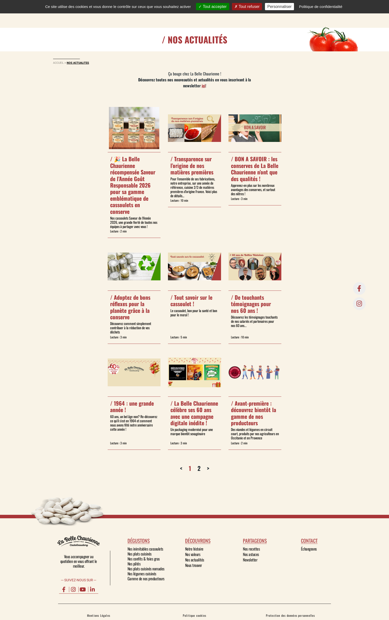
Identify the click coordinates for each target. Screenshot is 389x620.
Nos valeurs (192, 554)
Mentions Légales (98, 615)
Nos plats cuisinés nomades (146, 568)
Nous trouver (193, 565)
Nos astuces (251, 554)
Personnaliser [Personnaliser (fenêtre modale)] (279, 6)
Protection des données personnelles (290, 615)
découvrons (197, 540)
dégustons (139, 540)
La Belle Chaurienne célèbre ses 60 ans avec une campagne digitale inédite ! (194, 413)
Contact (270, 14)
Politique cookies (194, 615)
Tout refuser (247, 6)
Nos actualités (194, 559)
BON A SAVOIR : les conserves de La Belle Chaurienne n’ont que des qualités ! (254, 168)
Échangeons (309, 548)
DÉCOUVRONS (207, 14)
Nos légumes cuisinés (142, 573)
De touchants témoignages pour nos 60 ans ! (251, 303)
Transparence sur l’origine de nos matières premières (191, 165)
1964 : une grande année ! (132, 406)
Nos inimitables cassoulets (145, 548)
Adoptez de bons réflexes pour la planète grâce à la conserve (130, 307)
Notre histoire (194, 548)
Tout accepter (212, 6)
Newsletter (250, 559)
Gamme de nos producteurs (146, 578)
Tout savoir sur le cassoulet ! (191, 300)
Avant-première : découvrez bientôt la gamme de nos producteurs (253, 413)
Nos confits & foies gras (144, 558)
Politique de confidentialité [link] (320, 6)
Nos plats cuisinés (140, 553)
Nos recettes (251, 548)
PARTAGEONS (241, 14)
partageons (255, 540)
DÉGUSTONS (174, 14)
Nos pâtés (134, 563)
